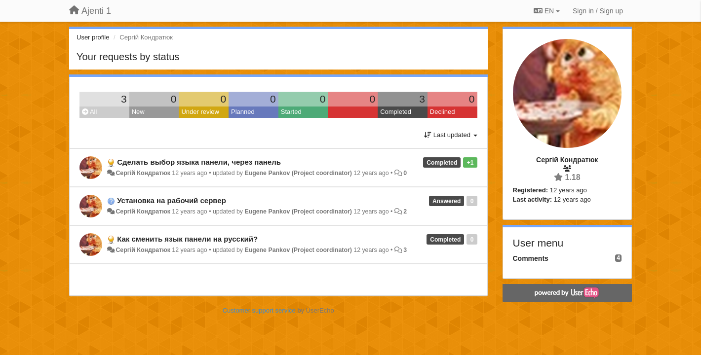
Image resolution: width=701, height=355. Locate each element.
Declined (442, 111)
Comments (530, 258)
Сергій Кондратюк (143, 173)
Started (291, 111)
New (138, 111)
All (89, 111)
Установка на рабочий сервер (171, 200)
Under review (200, 111)
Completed (395, 111)
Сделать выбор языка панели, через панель (199, 162)
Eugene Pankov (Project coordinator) (297, 173)
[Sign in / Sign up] (598, 10)
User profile (93, 37)
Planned (243, 111)
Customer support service (259, 310)
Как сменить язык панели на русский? (187, 239)
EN (547, 11)
